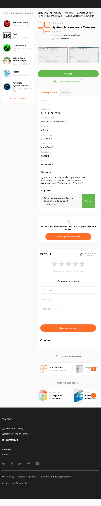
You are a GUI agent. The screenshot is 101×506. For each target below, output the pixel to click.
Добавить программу (12, 428)
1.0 (56, 31)
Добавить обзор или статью (16, 433)
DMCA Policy (8, 476)
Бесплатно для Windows (71, 35)
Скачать (68, 73)
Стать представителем (68, 236)
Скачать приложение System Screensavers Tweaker (58, 199)
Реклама (6, 454)
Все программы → (18, 98)
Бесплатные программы (49, 12)
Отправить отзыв (68, 328)
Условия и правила (26, 476)
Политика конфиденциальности (55, 476)
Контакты (7, 449)
